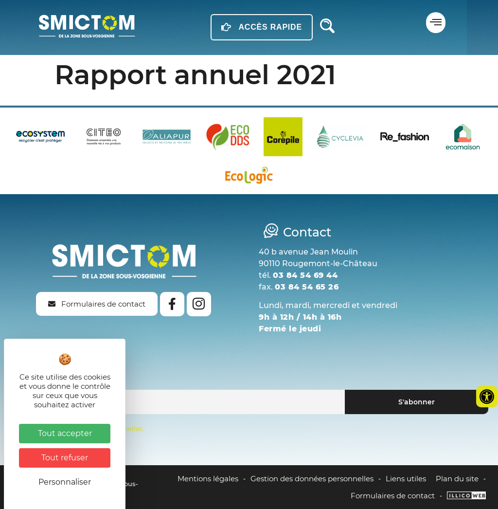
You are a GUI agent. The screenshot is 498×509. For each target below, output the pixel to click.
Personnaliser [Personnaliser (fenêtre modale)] (64, 482)
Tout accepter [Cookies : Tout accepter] (65, 433)
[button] (435, 22)
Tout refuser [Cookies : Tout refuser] (64, 457)
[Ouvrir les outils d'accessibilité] (487, 396)
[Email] (177, 402)
